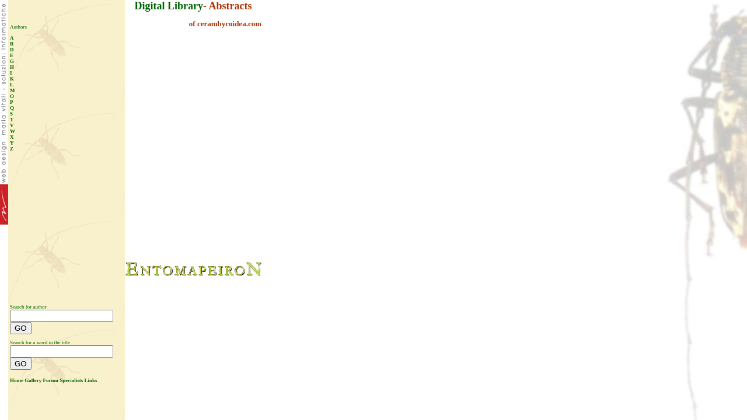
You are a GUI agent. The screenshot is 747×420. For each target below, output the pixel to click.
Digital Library (169, 6)
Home (16, 380)
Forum (51, 380)
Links (91, 380)
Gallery (33, 380)
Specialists (71, 380)
